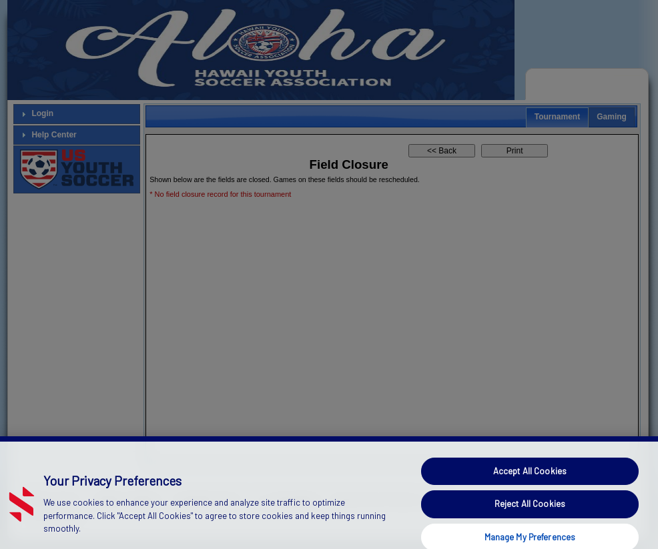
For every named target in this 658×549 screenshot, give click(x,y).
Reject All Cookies (530, 512)
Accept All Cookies (530, 479)
